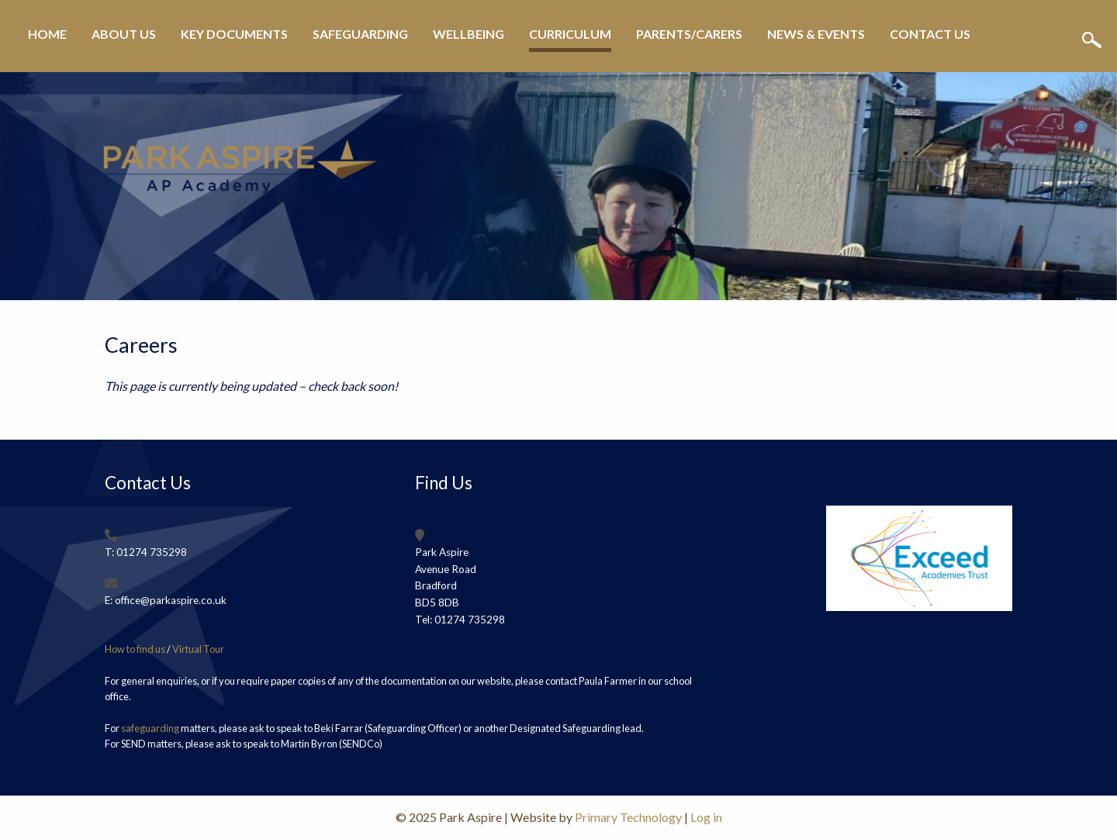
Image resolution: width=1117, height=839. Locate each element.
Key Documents (234, 34)
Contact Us (930, 34)
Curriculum (570, 34)
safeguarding (150, 728)
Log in (706, 817)
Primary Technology (628, 817)
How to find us (135, 649)
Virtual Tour (198, 649)
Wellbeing (468, 34)
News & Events (816, 34)
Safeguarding (360, 34)
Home (47, 34)
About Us (124, 34)
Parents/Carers (689, 34)
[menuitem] (47, 39)
